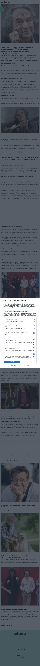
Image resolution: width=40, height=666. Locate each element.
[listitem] (20, 319)
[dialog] (20, 333)
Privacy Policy (26, 365)
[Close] (38, 300)
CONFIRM (12, 361)
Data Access (20, 365)
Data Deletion (13, 365)
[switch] (34, 321)
